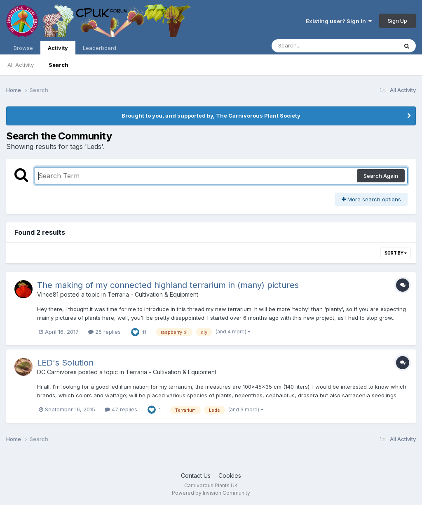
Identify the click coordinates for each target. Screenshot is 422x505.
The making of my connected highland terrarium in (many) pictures (168, 285)
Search (58, 64)
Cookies (229, 475)
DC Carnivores (57, 371)
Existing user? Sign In (339, 21)
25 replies (104, 331)
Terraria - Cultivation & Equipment (153, 294)
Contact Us (196, 475)
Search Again (380, 175)
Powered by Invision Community (211, 493)
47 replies (121, 409)
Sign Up (397, 20)
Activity (58, 49)
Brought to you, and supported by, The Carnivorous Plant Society (211, 115)
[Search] (312, 45)
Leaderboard (99, 48)
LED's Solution (65, 363)
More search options (371, 199)
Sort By (395, 252)
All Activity (20, 64)
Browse (23, 48)
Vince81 (48, 294)
